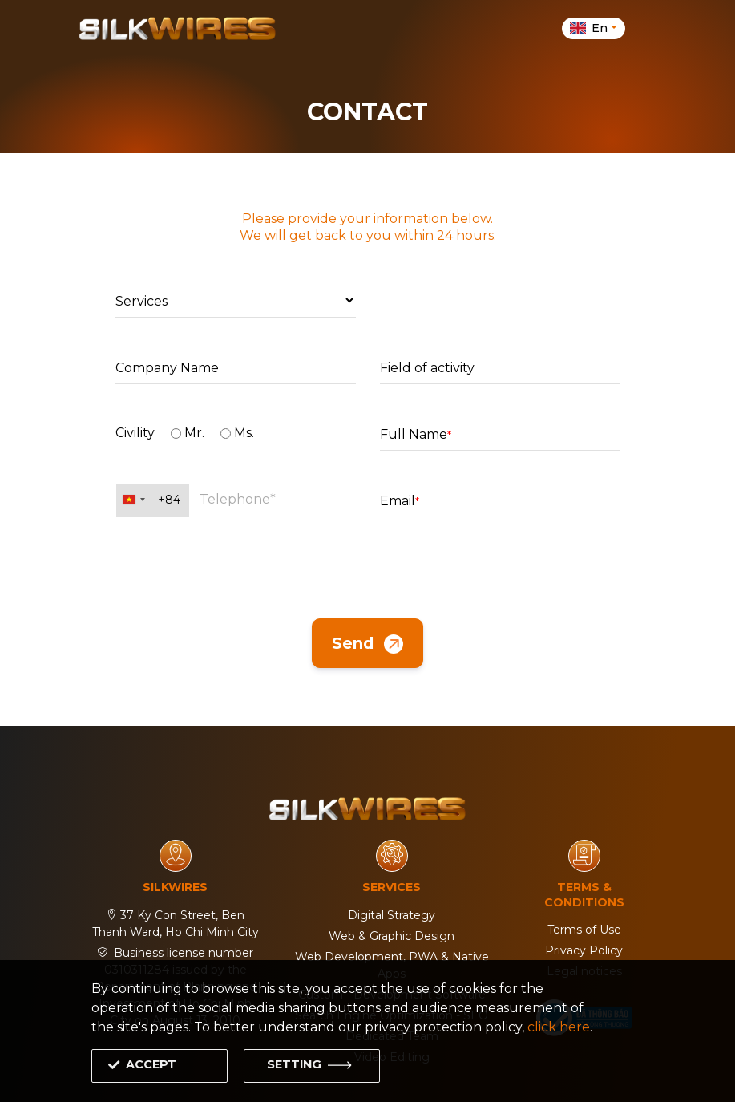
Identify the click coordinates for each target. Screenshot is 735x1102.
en (590, 28)
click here (558, 1027)
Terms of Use (584, 929)
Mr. (187, 432)
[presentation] (368, 568)
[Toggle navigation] (646, 28)
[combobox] (152, 500)
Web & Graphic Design (391, 936)
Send (367, 644)
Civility (135, 432)
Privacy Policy (584, 950)
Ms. (237, 432)
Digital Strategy (391, 915)
